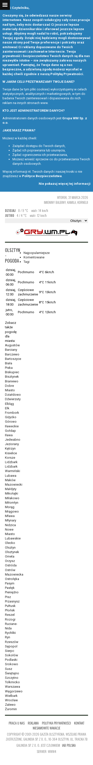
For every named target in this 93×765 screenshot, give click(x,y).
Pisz (8, 597)
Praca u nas (17, 723)
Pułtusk (10, 606)
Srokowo (11, 664)
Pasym (9, 583)
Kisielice (11, 453)
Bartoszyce (13, 359)
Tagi (27, 262)
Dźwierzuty (13, 399)
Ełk (7, 408)
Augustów (12, 345)
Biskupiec (12, 372)
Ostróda (11, 565)
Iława (9, 435)
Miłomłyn (11, 502)
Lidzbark (11, 462)
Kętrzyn (10, 448)
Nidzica (10, 525)
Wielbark (11, 696)
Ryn (7, 637)
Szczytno (11, 678)
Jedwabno (12, 439)
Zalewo (10, 704)
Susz (8, 669)
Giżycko (10, 417)
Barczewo (12, 354)
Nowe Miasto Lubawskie (13, 534)
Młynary (10, 520)
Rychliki (10, 633)
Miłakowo (12, 498)
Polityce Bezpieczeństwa (42, 176)
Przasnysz (12, 601)
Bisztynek (12, 376)
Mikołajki (11, 493)
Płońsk (10, 610)
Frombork (12, 412)
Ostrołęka (12, 579)
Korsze (10, 457)
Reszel (10, 615)
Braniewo (11, 381)
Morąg (9, 507)
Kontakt (79, 723)
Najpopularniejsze (37, 253)
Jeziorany (12, 444)
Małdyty (10, 489)
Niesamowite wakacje (46, 727)
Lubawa (10, 475)
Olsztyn (10, 547)
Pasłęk (10, 588)
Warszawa (12, 686)
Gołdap (10, 431)
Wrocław (11, 700)
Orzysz (10, 561)
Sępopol (11, 646)
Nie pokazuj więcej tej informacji (65, 184)
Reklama (33, 723)
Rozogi (10, 619)
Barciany (11, 349)
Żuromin (11, 709)
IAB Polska (69, 745)
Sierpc (9, 651)
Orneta (9, 556)
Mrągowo (12, 511)
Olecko (10, 543)
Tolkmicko (12, 682)
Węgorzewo (14, 691)
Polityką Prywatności (66, 74)
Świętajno (12, 673)
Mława (10, 516)
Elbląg (9, 404)
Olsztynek (12, 552)
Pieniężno (12, 592)
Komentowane (34, 257)
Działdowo (13, 394)
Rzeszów (11, 642)
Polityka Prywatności (56, 723)
